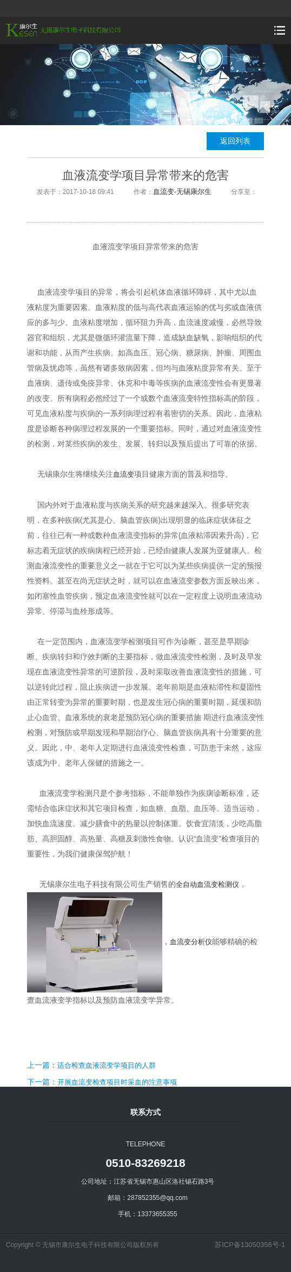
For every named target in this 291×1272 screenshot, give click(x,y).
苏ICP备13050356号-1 (250, 1245)
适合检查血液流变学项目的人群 (106, 1065)
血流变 (123, 474)
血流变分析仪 (191, 942)
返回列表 (235, 141)
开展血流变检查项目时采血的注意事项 (117, 1082)
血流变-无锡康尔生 (182, 191)
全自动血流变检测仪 (207, 884)
